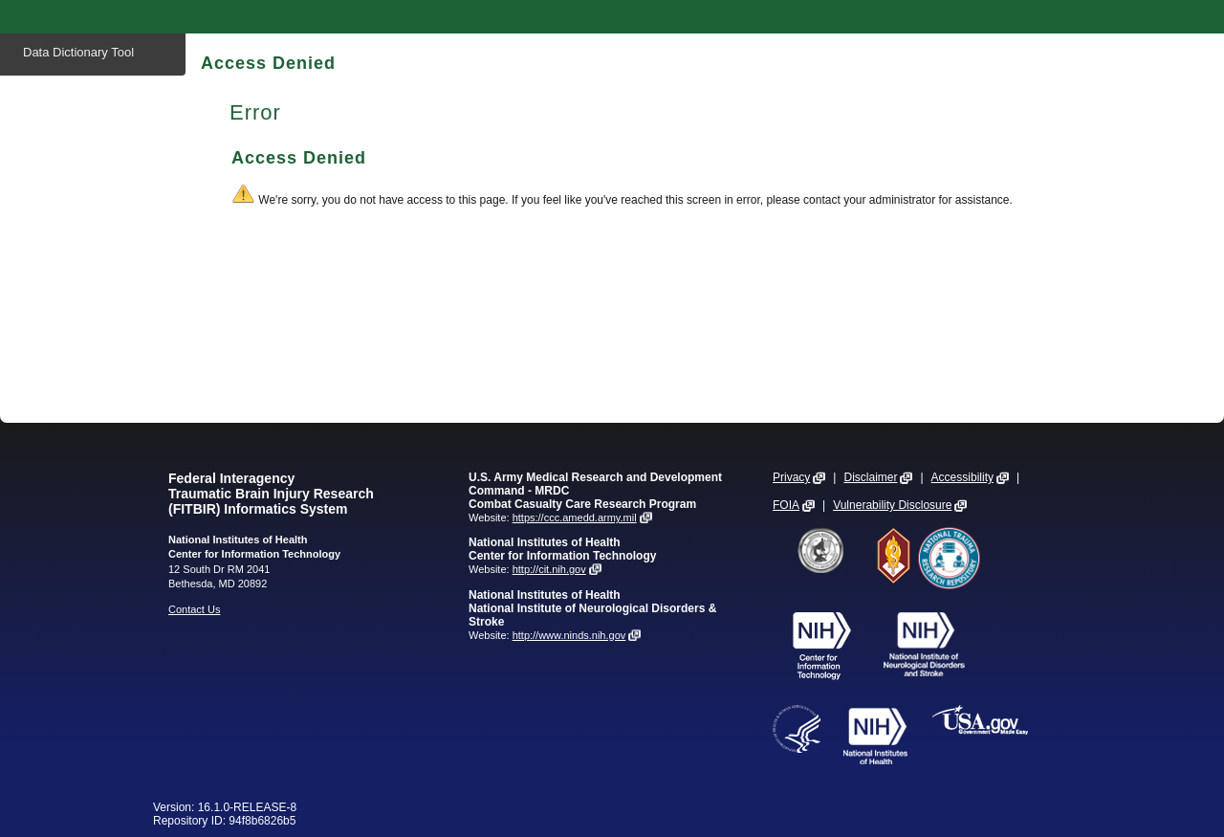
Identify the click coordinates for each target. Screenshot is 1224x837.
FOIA (786, 505)
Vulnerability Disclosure (892, 505)
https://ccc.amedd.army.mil (575, 517)
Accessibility (962, 477)
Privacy (791, 477)
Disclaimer (870, 477)
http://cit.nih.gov (549, 569)
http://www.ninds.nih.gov (569, 635)
